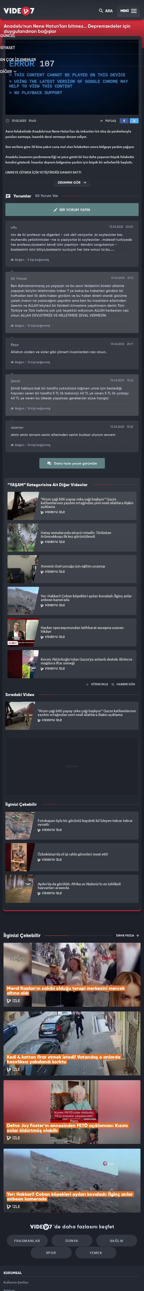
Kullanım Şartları (16, 1221)
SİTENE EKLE (97, 682)
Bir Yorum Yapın (72, 209)
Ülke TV (69, 1279)
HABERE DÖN (123, 682)
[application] (72, 77)
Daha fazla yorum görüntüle (72, 462)
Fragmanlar (32, 1178)
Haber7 (94, 1279)
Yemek (93, 1192)
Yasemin (122, 1279)
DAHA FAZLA (127, 933)
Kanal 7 (17, 1279)
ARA (106, 11)
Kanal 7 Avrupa (52, 1279)
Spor (53, 1192)
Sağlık (112, 1178)
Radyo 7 (35, 1279)
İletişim (9, 1243)
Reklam (9, 1232)
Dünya (72, 1178)
